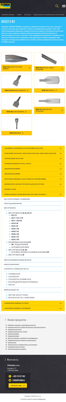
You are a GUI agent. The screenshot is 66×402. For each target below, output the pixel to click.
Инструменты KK (16, 255)
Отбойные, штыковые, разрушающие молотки (23, 148)
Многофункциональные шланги (17, 260)
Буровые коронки (20, 247)
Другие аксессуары (18, 295)
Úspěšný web (41, 399)
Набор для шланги (11, 264)
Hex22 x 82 (14, 226)
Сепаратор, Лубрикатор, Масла (16, 269)
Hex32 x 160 (15, 240)
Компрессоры (10, 189)
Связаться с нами (16, 385)
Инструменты (10, 208)
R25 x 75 (14, 215)
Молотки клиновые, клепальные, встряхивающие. (25, 179)
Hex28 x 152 (15, 231)
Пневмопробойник (12, 169)
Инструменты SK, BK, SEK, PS (20, 213)
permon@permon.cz (19, 380)
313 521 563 (19, 376)
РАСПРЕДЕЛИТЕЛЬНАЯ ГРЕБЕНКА (23, 282)
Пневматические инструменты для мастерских (24, 184)
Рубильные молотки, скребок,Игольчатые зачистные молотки (30, 153)
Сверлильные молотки (13, 158)
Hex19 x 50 (14, 223)
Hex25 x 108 (15, 229)
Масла (11, 285)
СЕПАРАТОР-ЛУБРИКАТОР (19, 279)
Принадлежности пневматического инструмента (25, 194)
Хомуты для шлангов (13, 203)
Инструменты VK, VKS (17, 250)
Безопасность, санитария (21, 298)
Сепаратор (13, 277)
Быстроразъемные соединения (17, 199)
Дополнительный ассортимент (17, 308)
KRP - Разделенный (19, 244)
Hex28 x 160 (15, 234)
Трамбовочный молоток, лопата (17, 164)
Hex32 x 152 (15, 237)
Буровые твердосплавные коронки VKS (30, 252)
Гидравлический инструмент (16, 303)
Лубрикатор (14, 274)
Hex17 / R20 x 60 (16, 221)
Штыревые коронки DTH (19, 242)
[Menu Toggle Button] (64, 6)
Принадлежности (11, 290)
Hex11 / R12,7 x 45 (17, 218)
